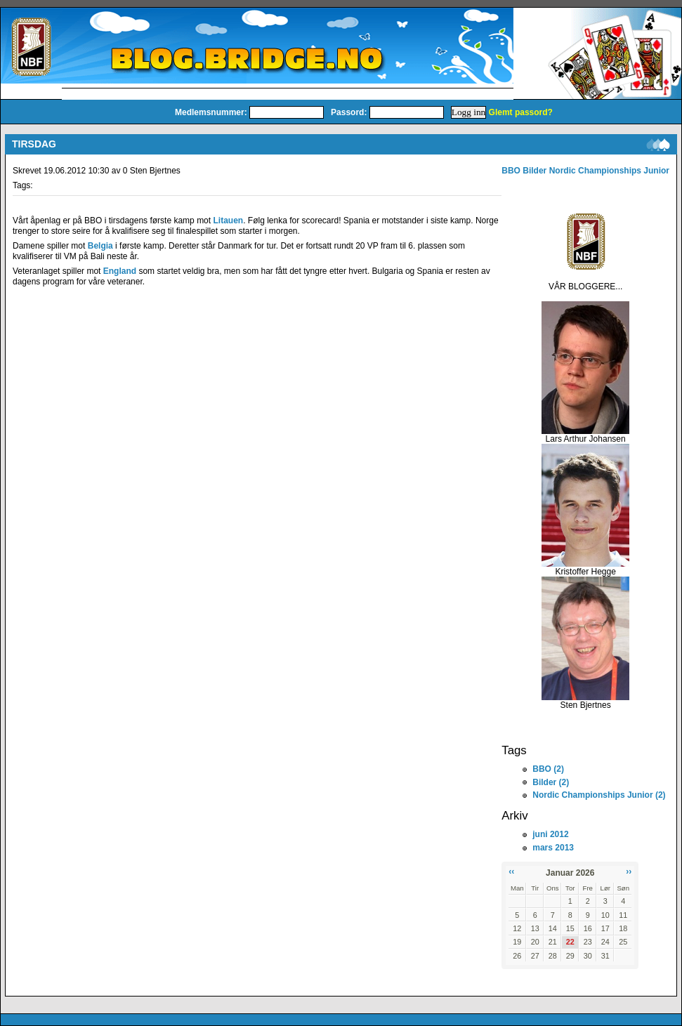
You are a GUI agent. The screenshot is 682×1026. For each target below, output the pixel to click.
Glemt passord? (521, 112)
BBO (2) (548, 769)
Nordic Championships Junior (609, 171)
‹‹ (511, 871)
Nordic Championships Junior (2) (598, 795)
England (119, 271)
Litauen (228, 220)
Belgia (100, 246)
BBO (510, 171)
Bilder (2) (550, 782)
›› (628, 871)
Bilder (534, 171)
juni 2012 (550, 834)
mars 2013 (553, 848)
